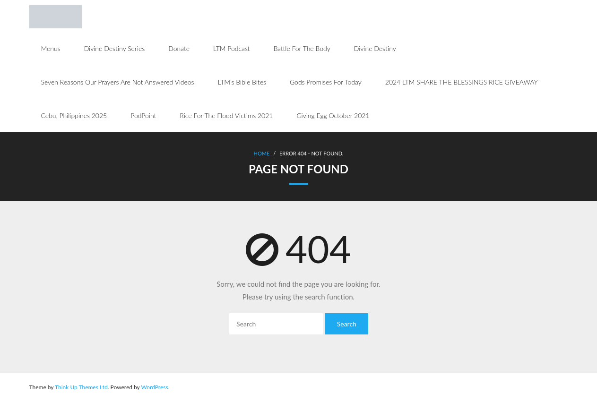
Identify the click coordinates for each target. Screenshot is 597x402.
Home (262, 153)
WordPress (154, 387)
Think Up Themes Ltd (81, 387)
